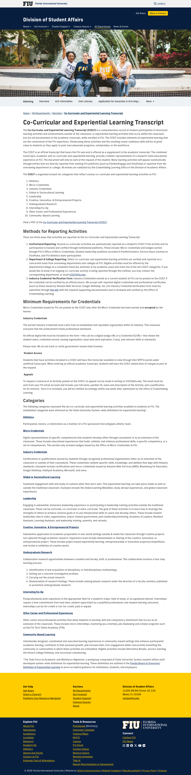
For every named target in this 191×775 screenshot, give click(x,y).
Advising (28, 102)
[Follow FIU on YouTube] (140, 745)
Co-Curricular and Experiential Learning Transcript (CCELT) (75, 222)
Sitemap (163, 770)
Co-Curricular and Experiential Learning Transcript (93, 113)
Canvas (77, 741)
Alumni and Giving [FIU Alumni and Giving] (33, 752)
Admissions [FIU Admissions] (29, 729)
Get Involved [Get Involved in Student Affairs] (80, 694)
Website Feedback (111, 770)
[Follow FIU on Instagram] (124, 745)
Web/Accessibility (132, 770)
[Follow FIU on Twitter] (136, 745)
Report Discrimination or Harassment (93, 764)
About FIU (28, 726)
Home (26, 113)
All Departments (41, 113)
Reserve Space (81, 752)
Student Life (30, 745)
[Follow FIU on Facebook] (132, 745)
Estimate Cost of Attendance (39, 760)
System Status (81, 749)
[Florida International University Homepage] (59, 4)
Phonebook (79, 726)
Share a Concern (158, 13)
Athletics (28, 749)
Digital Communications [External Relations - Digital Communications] (89, 770)
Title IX (76, 760)
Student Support (82, 698)
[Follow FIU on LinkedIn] (128, 745)
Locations (28, 737)
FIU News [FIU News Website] (128, 741)
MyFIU (76, 737)
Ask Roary (141, 13)
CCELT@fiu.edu (77, 274)
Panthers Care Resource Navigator (42, 698)
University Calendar (83, 729)
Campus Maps (80, 733)
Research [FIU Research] (28, 741)
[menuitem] (27, 27)
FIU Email (78, 745)
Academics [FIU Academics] (29, 733)
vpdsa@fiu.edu (131, 698)
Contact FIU (129, 737)
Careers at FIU (31, 756)
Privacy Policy (150, 770)
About (76, 705)
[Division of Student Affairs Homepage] (53, 19)
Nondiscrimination (83, 756)
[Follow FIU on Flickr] (144, 745)
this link (54, 289)
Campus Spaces (82, 702)
